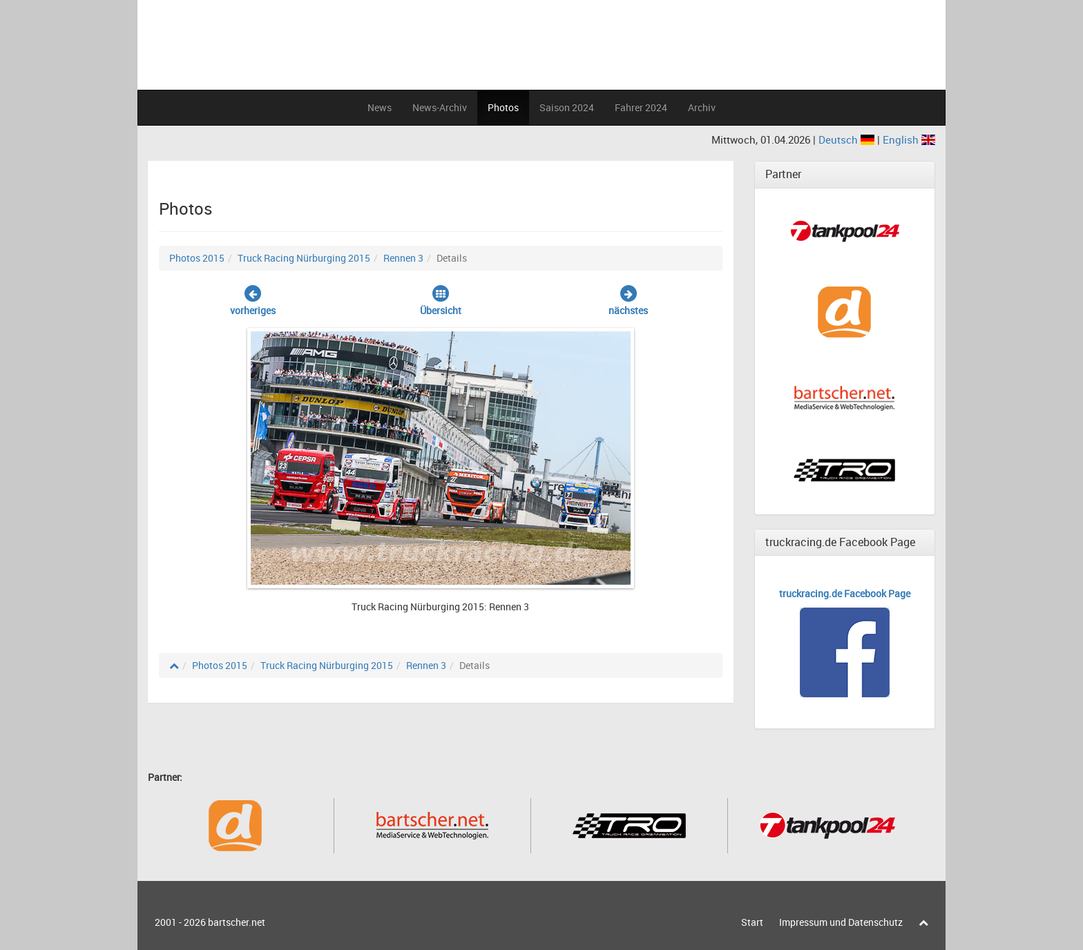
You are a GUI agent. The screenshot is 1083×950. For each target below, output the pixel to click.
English (909, 139)
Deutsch (847, 139)
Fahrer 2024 (641, 107)
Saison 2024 (566, 107)
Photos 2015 (196, 257)
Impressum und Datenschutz (841, 922)
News (379, 107)
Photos (503, 107)
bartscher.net (236, 922)
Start (752, 922)
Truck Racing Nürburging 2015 (304, 257)
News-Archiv (439, 107)
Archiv (702, 107)
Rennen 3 (403, 257)
